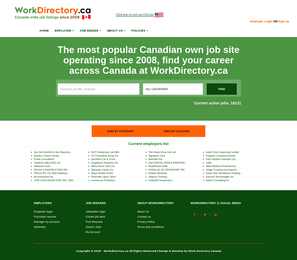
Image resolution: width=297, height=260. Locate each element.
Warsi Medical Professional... (222, 166)
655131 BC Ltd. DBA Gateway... (51, 173)
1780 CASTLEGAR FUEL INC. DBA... (54, 180)
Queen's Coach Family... (47, 155)
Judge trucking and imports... (222, 169)
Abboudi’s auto (42, 166)
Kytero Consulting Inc (217, 180)
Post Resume (94, 222)
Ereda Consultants (44, 159)
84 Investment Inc (43, 176)
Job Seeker (89, 30)
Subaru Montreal (157, 173)
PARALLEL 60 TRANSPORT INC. (166, 169)
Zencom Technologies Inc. (220, 176)
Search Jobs (93, 227)
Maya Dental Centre (102, 173)
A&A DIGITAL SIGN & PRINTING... (167, 162)
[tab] (120, 131)
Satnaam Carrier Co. (102, 169)
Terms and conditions (150, 227)
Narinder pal (155, 159)
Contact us (144, 217)
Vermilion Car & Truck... (104, 159)
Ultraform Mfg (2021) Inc (47, 162)
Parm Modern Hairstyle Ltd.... (222, 159)
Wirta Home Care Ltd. (103, 166)
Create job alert (95, 217)
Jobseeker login (96, 211)
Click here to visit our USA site (140, 14)
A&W (209, 162)
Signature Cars (156, 155)
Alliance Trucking (157, 176)
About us (115, 30)
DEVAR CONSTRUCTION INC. (51, 169)
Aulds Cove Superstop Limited (222, 152)
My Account (93, 232)
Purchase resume (45, 217)
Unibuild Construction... (161, 180)
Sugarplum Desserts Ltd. (104, 162)
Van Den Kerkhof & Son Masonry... (53, 152)
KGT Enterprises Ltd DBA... (106, 152)
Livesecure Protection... (104, 180)
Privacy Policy (146, 222)
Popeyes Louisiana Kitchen (221, 155)
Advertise (40, 227)
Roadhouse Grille (157, 166)
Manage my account (46, 222)
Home (44, 30)
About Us (143, 211)
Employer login (43, 211)
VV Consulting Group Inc (104, 155)
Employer (63, 30)
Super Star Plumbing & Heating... (224, 173)
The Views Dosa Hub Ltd (162, 152)
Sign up (283, 21)
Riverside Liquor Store (103, 176)
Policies (138, 30)
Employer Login (261, 21)
